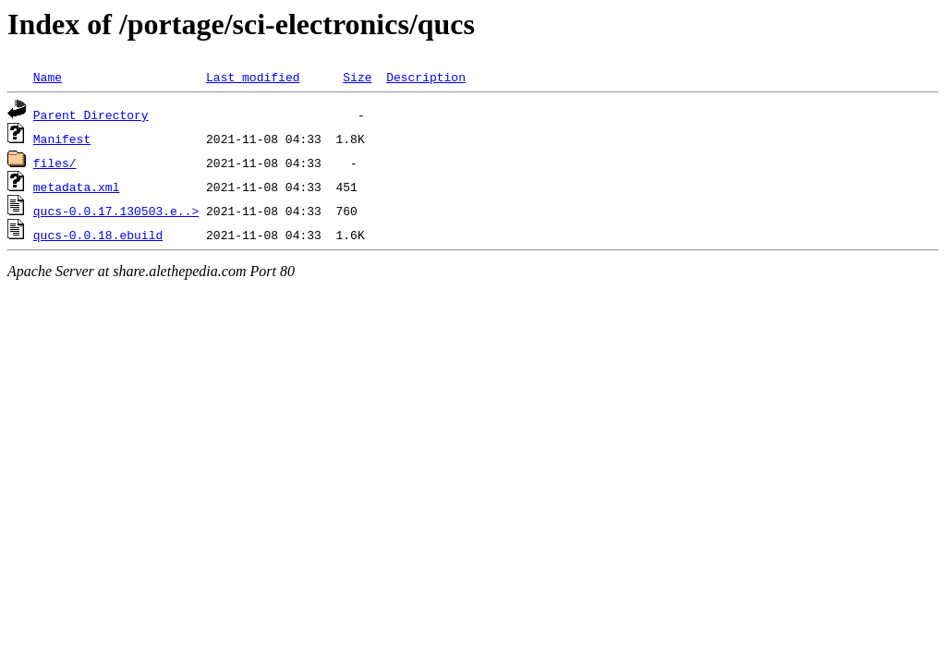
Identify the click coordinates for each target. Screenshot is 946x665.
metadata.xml (76, 186)
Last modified (252, 76)
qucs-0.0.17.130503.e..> (116, 210)
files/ (55, 162)
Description (426, 76)
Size (357, 76)
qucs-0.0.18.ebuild (98, 234)
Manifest (62, 138)
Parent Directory (91, 114)
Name (47, 76)
